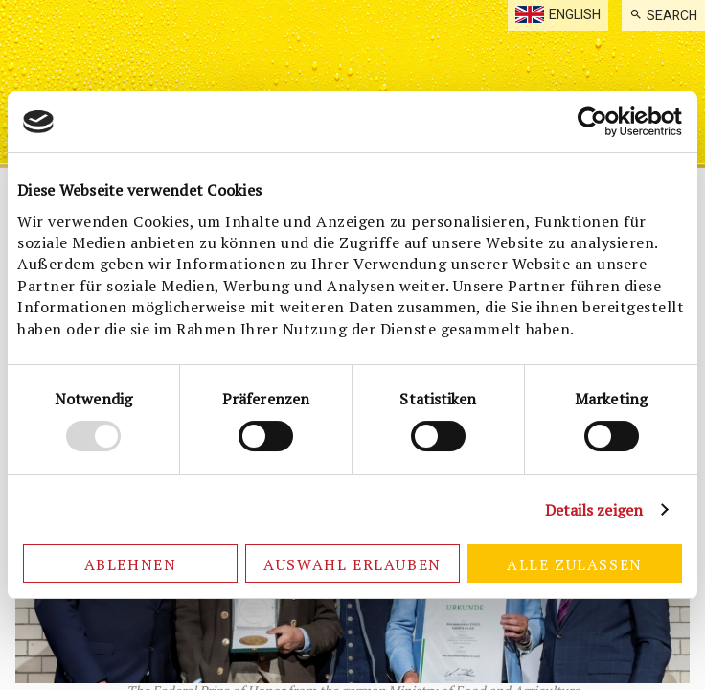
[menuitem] (663, 15)
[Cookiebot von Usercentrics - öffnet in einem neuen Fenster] (598, 121)
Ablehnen (130, 564)
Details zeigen (594, 509)
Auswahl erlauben (352, 564)
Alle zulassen (575, 564)
